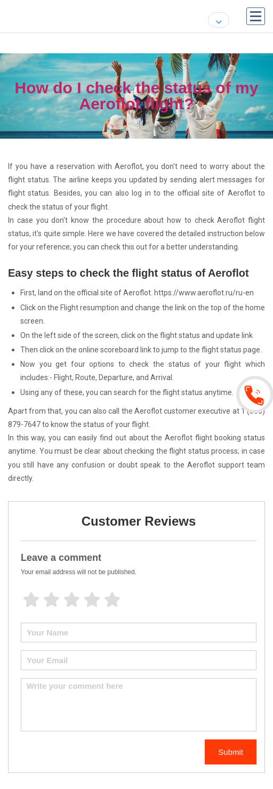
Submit (230, 751)
